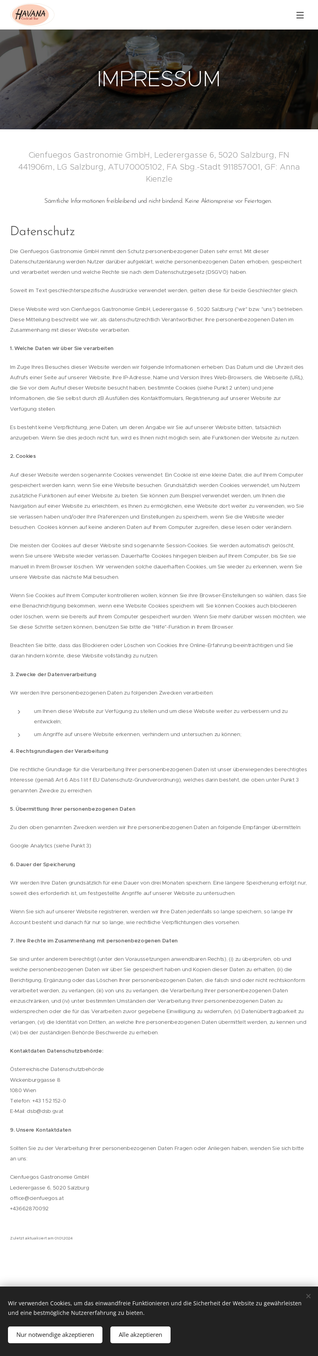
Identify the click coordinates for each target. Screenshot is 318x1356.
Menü (300, 15)
